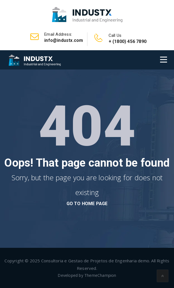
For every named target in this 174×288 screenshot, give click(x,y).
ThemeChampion (100, 275)
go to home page (87, 203)
